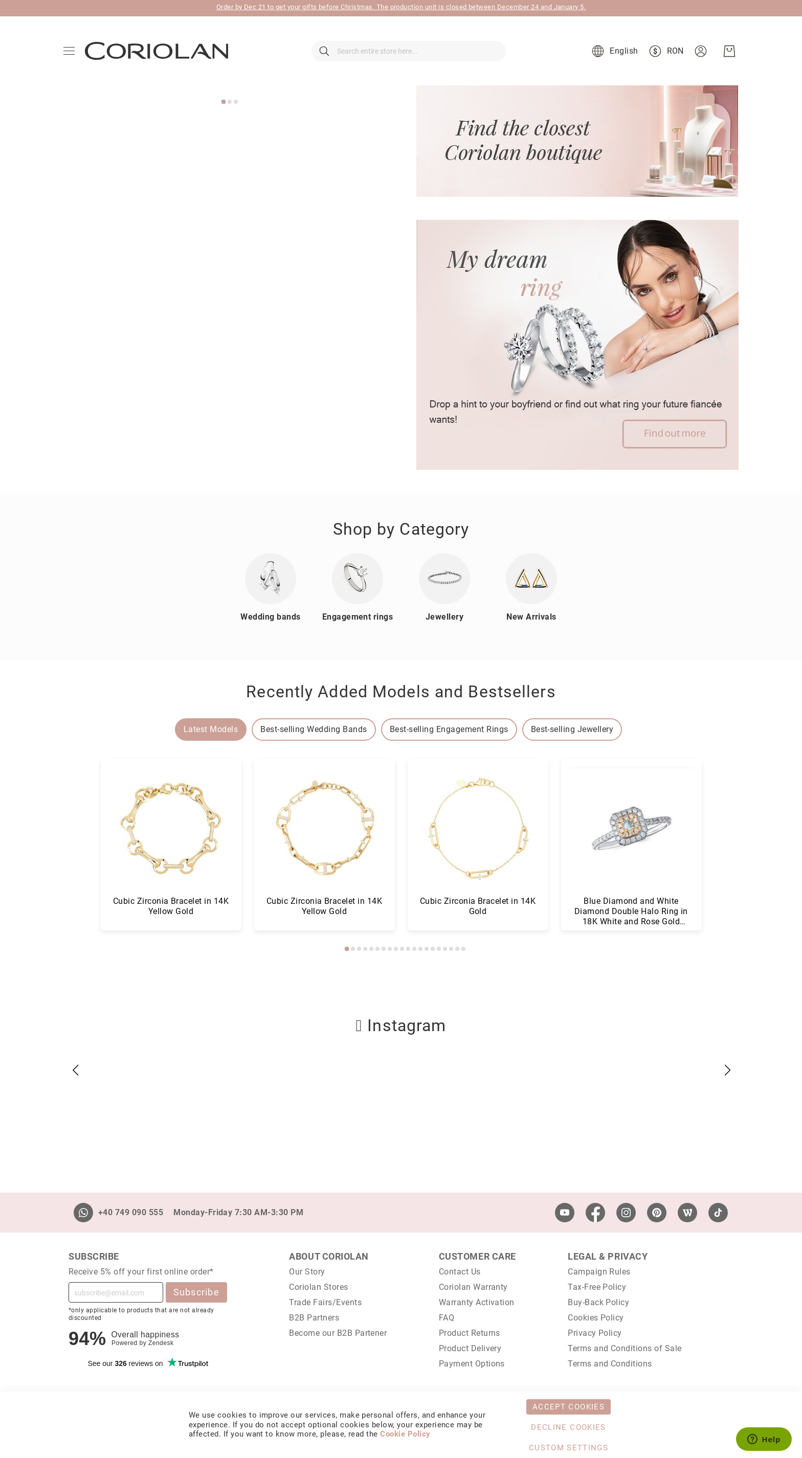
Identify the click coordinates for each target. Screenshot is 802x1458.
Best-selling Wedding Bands (313, 729)
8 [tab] (390, 949)
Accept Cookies (568, 1406)
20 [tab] (463, 949)
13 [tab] (420, 949)
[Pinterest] (656, 1212)
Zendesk (160, 1343)
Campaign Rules (599, 1272)
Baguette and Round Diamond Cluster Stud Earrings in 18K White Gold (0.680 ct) (170, 911)
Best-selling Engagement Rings (449, 729)
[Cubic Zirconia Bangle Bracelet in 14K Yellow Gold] (631, 829)
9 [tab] (396, 949)
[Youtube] (564, 1212)
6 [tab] (377, 949)
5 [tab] (371, 949)
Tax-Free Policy (597, 1287)
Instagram (401, 1025)
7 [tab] (384, 949)
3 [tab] (236, 102)
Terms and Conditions (610, 1364)
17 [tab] (445, 949)
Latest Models (211, 729)
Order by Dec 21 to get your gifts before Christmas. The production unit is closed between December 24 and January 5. (401, 7)
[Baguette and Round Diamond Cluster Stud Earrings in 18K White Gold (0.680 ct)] (171, 829)
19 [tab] (457, 949)
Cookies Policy (596, 1318)
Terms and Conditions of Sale (624, 1348)
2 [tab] (230, 102)
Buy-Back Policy (598, 1302)
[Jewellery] (444, 578)
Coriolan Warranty (473, 1287)
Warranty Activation (477, 1302)
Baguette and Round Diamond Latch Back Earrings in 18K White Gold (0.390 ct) (324, 911)
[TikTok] (718, 1212)
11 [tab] (408, 949)
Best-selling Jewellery (572, 729)
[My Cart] (729, 51)
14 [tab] (427, 949)
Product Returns (469, 1333)
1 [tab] (223, 102)
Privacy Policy (595, 1333)
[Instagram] (626, 1212)
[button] (613, 51)
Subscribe (196, 1292)
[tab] (211, 729)
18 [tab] (451, 949)
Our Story (307, 1272)
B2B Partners (314, 1318)
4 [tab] (365, 949)
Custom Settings (568, 1447)
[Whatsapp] (83, 1212)
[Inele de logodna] (357, 578)
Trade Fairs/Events (325, 1302)
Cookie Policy (405, 1434)
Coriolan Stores (318, 1287)
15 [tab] (433, 949)
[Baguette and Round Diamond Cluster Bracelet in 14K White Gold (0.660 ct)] (478, 829)
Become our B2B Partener (338, 1333)
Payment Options (472, 1364)
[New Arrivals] (531, 578)
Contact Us (460, 1272)
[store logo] (156, 51)
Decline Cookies (568, 1427)
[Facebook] (595, 1212)
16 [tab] (439, 949)
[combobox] (408, 51)
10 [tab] (402, 949)
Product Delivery (470, 1348)
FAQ (446, 1318)
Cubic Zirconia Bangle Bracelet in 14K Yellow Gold (631, 906)
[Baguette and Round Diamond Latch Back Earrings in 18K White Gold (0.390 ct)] (324, 829)
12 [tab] (414, 949)
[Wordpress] (687, 1212)
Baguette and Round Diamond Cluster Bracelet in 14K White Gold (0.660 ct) (477, 911)
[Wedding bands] (270, 578)
